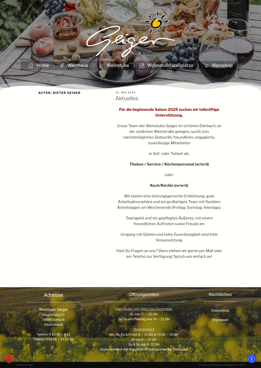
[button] (9, 359)
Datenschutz (220, 310)
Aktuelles (126, 98)
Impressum (220, 320)
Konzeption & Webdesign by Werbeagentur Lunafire (222, 365)
